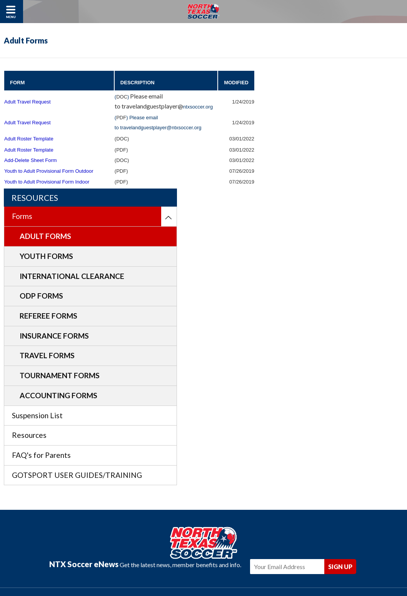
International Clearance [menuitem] (321, 163)
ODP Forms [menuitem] (312, 189)
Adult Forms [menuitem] (316, 118)
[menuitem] (395, 98)
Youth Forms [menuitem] (317, 138)
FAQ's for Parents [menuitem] (312, 348)
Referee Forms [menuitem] (320, 209)
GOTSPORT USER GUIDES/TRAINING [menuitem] (316, 374)
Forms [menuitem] (293, 97)
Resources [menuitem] (300, 328)
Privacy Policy (175, 566)
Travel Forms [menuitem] (318, 249)
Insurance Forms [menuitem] (325, 229)
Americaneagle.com (248, 577)
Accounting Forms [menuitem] (330, 288)
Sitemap (238, 566)
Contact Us (210, 566)
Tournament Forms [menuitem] (331, 269)
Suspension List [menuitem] (308, 308)
